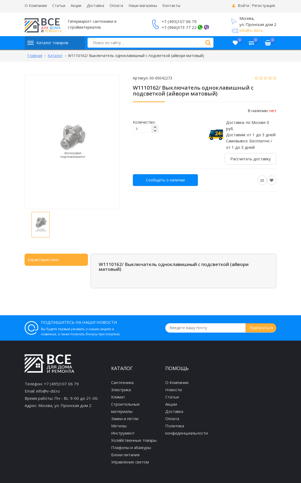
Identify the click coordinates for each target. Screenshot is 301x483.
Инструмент (123, 433)
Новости (173, 389)
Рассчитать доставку (250, 158)
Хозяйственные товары (134, 440)
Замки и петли (124, 418)
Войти (243, 5)
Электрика (121, 389)
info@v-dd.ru (251, 30)
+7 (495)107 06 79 (179, 21)
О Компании (36, 5)
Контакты (171, 5)
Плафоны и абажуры (131, 447)
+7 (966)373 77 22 (179, 27)
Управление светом (130, 462)
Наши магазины (143, 5)
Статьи (58, 5)
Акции (76, 5)
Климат (118, 397)
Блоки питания (125, 454)
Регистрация (263, 5)
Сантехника (122, 382)
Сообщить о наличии (165, 179)
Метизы (119, 425)
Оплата (116, 5)
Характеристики (43, 259)
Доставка (95, 5)
